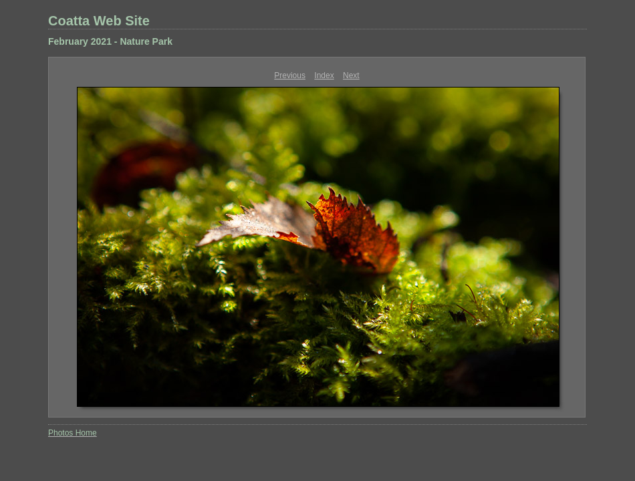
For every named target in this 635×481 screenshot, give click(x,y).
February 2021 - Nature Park (110, 41)
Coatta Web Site (99, 20)
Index (324, 75)
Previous (289, 75)
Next (351, 75)
